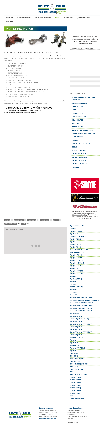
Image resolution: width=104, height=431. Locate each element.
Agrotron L (73, 340)
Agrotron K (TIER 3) (76, 337)
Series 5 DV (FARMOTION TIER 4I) (81, 305)
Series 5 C (73, 289)
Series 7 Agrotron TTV (77, 329)
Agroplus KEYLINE (76, 258)
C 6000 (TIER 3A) (75, 380)
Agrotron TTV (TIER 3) (77, 348)
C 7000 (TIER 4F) (75, 390)
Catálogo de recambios (43, 18)
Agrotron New (74, 345)
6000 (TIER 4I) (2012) (77, 369)
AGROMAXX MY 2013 (77, 252)
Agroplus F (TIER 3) (76, 260)
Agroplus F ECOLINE (77, 263)
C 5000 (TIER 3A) (75, 377)
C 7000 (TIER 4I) (75, 385)
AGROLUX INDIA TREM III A (79, 250)
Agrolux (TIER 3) (75, 247)
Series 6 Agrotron (76, 316)
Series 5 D (73, 292)
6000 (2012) (74, 367)
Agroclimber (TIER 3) (77, 226)
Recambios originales (24, 18)
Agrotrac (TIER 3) (76, 279)
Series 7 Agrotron (76, 327)
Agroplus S (74, 268)
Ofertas (57, 18)
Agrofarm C (74, 234)
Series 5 (73, 284)
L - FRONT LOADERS (77, 398)
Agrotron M (74, 343)
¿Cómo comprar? (83, 18)
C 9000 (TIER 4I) (75, 388)
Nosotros (9, 18)
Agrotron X (73, 351)
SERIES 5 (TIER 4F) (76, 287)
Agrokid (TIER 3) (75, 239)
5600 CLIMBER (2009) (77, 359)
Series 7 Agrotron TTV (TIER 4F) (81, 332)
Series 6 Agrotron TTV (77, 321)
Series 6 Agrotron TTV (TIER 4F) (81, 324)
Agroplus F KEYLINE (76, 266)
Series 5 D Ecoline (76, 295)
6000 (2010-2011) (76, 361)
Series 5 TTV (74, 313)
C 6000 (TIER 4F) (75, 382)
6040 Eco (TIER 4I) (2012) (78, 375)
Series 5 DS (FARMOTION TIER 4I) (81, 303)
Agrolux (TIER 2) (75, 244)
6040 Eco (73, 372)
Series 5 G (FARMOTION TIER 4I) (81, 308)
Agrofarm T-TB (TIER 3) (78, 236)
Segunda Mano (68, 18)
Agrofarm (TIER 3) (76, 231)
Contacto (9, 21)
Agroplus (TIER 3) (76, 255)
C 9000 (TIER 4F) (75, 393)
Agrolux (72, 242)
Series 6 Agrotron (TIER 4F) (79, 319)
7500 (71, 396)
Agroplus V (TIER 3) (76, 274)
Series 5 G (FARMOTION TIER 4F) (81, 311)
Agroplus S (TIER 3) (76, 271)
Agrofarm (73, 228)
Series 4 (73, 282)
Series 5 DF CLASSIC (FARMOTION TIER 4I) (84, 300)
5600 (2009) (74, 356)
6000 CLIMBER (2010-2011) (79, 364)
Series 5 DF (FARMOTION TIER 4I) (81, 297)
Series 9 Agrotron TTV (77, 335)
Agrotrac (73, 276)
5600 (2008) (74, 353)
